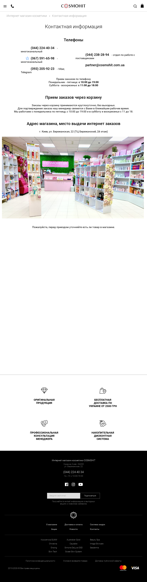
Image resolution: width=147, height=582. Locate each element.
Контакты (94, 529)
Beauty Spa (95, 540)
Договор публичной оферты (108, 561)
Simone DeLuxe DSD (74, 548)
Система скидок (97, 524)
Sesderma (94, 548)
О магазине (51, 524)
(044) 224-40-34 (42, 48)
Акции (54, 529)
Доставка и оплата (74, 524)
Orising (54, 548)
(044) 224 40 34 (73, 472)
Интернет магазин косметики (27, 16)
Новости (74, 529)
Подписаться (90, 495)
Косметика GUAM (49, 540)
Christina (53, 544)
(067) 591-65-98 (42, 58)
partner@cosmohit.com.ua (98, 65)
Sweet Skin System (73, 551)
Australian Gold (73, 540)
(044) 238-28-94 (97, 55)
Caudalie (73, 544)
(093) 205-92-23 (42, 69)
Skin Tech (53, 551)
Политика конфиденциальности (40, 561)
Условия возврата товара (75, 561)
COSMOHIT (73, 6)
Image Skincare (96, 544)
